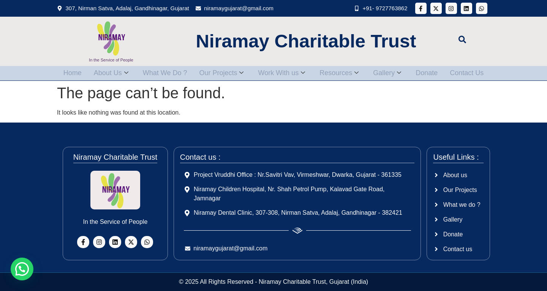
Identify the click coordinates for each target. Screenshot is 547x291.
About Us (106, 73)
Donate (431, 73)
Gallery (390, 73)
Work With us (281, 73)
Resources (340, 73)
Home (66, 73)
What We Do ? (162, 73)
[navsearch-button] (462, 41)
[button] (22, 269)
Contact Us (473, 73)
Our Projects (220, 73)
